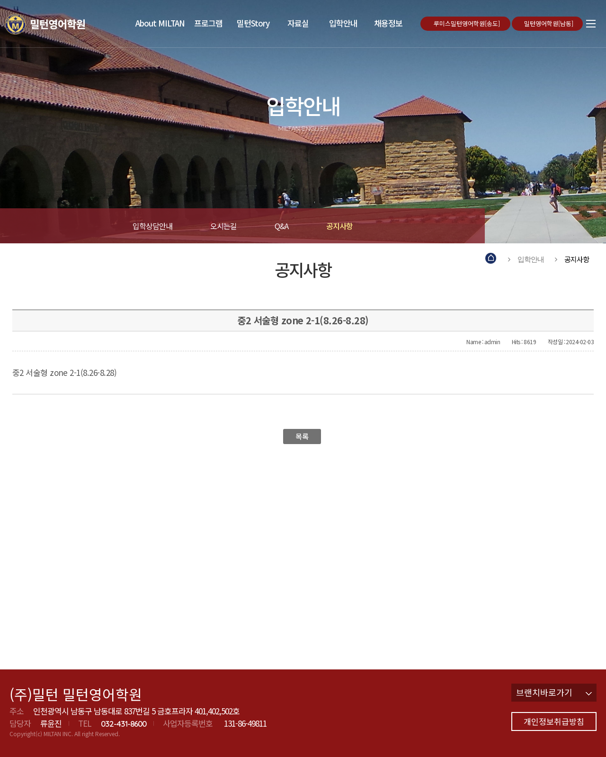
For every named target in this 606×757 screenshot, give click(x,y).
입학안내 (343, 23)
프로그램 (208, 23)
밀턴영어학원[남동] (549, 23)
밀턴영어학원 (59, 24)
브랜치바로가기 (554, 692)
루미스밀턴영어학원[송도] (468, 23)
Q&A (281, 226)
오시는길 (223, 226)
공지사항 (339, 226)
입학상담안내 (152, 226)
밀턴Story (253, 23)
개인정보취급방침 (554, 721)
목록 (301, 436)
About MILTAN (160, 23)
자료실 (298, 23)
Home (491, 259)
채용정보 (388, 23)
